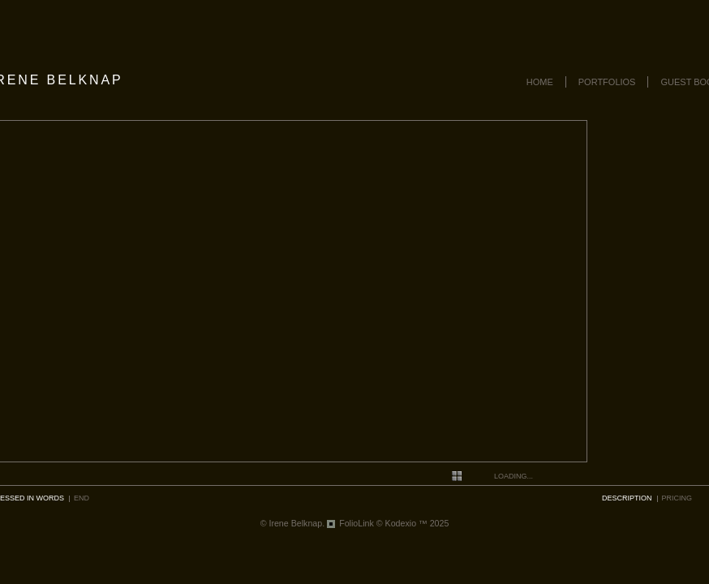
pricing (677, 498)
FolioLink (356, 523)
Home (539, 82)
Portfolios (607, 82)
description (627, 498)
